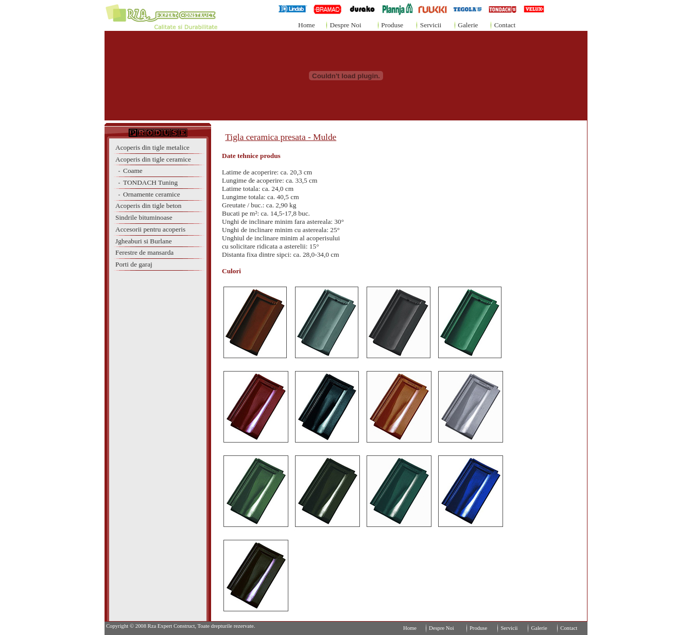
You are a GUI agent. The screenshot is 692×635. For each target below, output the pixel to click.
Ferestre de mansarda (144, 252)
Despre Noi (345, 25)
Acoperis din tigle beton (148, 205)
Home (306, 25)
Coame (129, 170)
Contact (504, 25)
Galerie (468, 25)
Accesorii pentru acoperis (150, 229)
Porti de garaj (133, 264)
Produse (392, 25)
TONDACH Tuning (146, 182)
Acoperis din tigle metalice (152, 147)
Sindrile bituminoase (143, 217)
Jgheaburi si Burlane (143, 241)
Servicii (430, 25)
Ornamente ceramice (147, 194)
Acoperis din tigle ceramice (153, 159)
